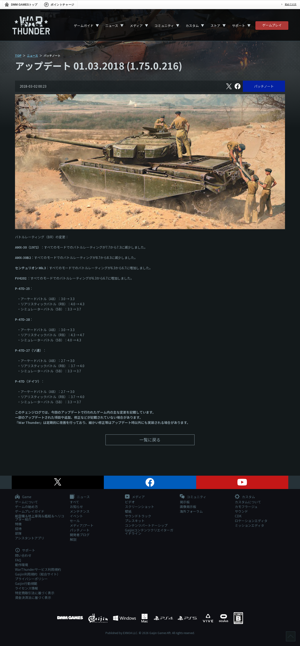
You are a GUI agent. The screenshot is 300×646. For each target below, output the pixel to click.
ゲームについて (26, 502)
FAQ (18, 560)
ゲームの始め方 (26, 506)
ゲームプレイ (272, 25)
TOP (18, 55)
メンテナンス (80, 511)
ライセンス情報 (26, 588)
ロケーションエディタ (251, 520)
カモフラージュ (246, 506)
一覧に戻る (150, 440)
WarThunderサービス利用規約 (38, 569)
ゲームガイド (84, 25)
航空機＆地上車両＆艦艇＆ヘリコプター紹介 (39, 517)
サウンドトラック (138, 516)
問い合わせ (23, 555)
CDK (238, 516)
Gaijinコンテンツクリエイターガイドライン (149, 531)
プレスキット (135, 520)
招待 (18, 528)
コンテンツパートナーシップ (146, 525)
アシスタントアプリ (29, 538)
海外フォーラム (191, 511)
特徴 (18, 524)
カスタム (192, 25)
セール (75, 520)
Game (23, 497)
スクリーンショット (139, 506)
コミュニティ (164, 25)
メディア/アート (82, 525)
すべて (74, 502)
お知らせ (76, 506)
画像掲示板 (188, 506)
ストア (215, 25)
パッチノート (264, 86)
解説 (73, 539)
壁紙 (128, 511)
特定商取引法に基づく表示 (34, 592)
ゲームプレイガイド (29, 511)
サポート (238, 25)
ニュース (111, 25)
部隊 (18, 533)
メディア (136, 25)
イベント (76, 516)
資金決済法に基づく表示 (33, 597)
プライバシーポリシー (31, 578)
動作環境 (21, 564)
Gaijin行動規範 (26, 583)
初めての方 (290, 4)
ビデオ (130, 502)
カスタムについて (248, 502)
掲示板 (185, 502)
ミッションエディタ (249, 525)
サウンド (241, 511)
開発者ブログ (80, 534)
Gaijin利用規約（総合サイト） (37, 574)
